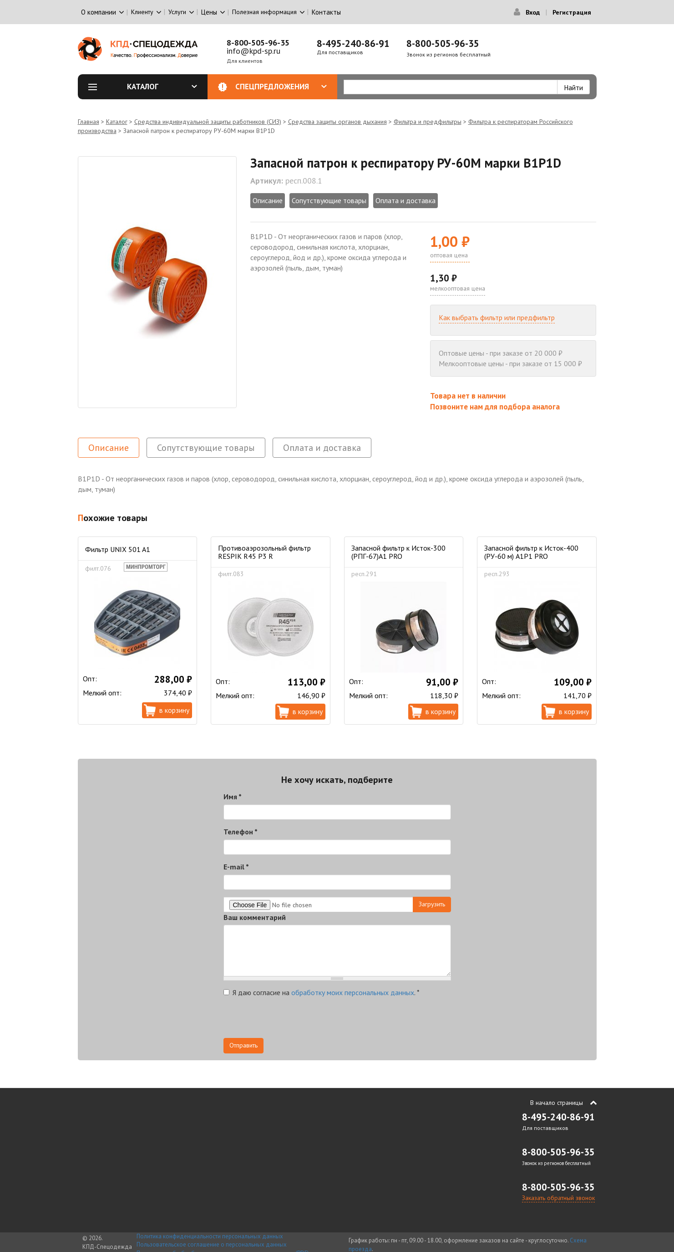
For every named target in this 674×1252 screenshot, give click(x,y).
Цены (209, 12)
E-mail (236, 866)
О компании (98, 12)
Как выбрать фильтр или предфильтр (497, 317)
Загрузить (432, 904)
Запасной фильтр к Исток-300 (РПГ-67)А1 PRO (398, 552)
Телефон (240, 831)
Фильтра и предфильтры (427, 122)
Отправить (243, 1045)
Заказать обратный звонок (558, 1198)
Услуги (177, 12)
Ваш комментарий (254, 917)
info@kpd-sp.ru (253, 51)
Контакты (326, 12)
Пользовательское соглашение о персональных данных (212, 1244)
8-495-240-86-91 (353, 43)
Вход (533, 12)
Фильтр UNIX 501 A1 (117, 549)
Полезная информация (264, 12)
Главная (88, 122)
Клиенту (142, 12)
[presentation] (292, 1020)
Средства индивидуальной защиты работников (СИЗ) (207, 122)
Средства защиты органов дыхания (337, 122)
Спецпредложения (281, 87)
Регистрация (571, 12)
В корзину (174, 710)
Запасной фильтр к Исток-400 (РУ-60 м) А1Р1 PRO (531, 552)
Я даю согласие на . (321, 992)
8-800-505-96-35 (258, 42)
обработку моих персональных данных (352, 992)
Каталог (162, 87)
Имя (232, 796)
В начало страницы (556, 1103)
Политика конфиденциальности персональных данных (210, 1236)
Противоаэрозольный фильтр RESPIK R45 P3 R (264, 552)
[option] (157, 282)
